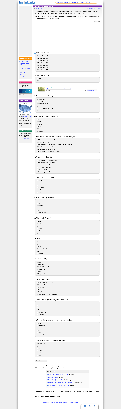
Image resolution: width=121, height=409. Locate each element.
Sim (38, 208)
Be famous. (40, 287)
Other (39, 192)
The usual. (40, 106)
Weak (39, 353)
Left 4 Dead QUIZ (53, 377)
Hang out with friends (43, 269)
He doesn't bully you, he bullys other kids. (48, 151)
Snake (39, 246)
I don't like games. (42, 212)
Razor (39, 330)
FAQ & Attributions (73, 402)
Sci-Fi (39, 230)
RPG (39, 201)
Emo (39, 185)
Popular (82, 2)
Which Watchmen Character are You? (58, 385)
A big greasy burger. (42, 103)
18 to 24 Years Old (42, 58)
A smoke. (40, 110)
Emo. (39, 119)
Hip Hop (39, 180)
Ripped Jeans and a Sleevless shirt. (47, 160)
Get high (40, 271)
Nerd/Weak (40, 314)
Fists (39, 332)
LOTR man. (40, 190)
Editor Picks (88, 2)
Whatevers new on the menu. (45, 108)
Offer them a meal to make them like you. (48, 146)
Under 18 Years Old (42, 56)
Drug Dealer (40, 292)
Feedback (99, 8)
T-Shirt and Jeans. (42, 169)
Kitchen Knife (41, 325)
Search (89, 406)
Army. (39, 289)
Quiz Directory (75, 2)
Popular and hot (41, 312)
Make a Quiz (60, 2)
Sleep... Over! (41, 264)
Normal (39, 350)
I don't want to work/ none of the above (47, 294)
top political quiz (27, 116)
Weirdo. (39, 124)
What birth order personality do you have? (24, 63)
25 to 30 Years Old (42, 60)
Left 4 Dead (39, 8)
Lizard (39, 251)
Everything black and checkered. (46, 162)
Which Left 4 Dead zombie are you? (58, 374)
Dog (38, 241)
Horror (39, 223)
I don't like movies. (42, 233)
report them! (26, 138)
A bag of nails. (41, 99)
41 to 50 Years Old (42, 65)
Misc (39, 210)
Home (85, 406)
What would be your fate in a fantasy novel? (58, 89)
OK (38, 348)
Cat (38, 244)
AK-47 (39, 323)
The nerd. (40, 131)
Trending (94, 406)
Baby (39, 355)
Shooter (39, 203)
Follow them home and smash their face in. (49, 140)
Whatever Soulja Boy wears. (45, 167)
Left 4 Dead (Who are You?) (56, 380)
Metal (39, 183)
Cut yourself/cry (41, 274)
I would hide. (41, 335)
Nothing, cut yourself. (43, 142)
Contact (65, 402)
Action (39, 221)
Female (39, 80)
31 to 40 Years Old (42, 62)
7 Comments (91, 8)
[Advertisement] (67, 36)
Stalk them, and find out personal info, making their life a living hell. (55, 144)
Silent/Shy (40, 303)
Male (39, 78)
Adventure (40, 205)
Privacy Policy (58, 402)
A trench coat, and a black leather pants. (48, 165)
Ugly (38, 307)
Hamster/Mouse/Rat (42, 248)
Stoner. (39, 126)
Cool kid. (40, 128)
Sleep (39, 262)
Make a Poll (67, 2)
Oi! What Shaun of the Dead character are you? (61, 382)
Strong (39, 305)
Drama (39, 228)
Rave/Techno (41, 187)
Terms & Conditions (48, 402)
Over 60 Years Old (42, 69)
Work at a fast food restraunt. (45, 282)
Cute (39, 310)
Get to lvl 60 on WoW (43, 266)
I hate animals (41, 253)
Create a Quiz (90, 90)
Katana (39, 328)
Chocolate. (40, 101)
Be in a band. (41, 284)
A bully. (39, 121)
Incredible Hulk (41, 343)
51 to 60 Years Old (42, 67)
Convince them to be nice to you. (46, 149)
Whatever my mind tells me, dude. (46, 172)
